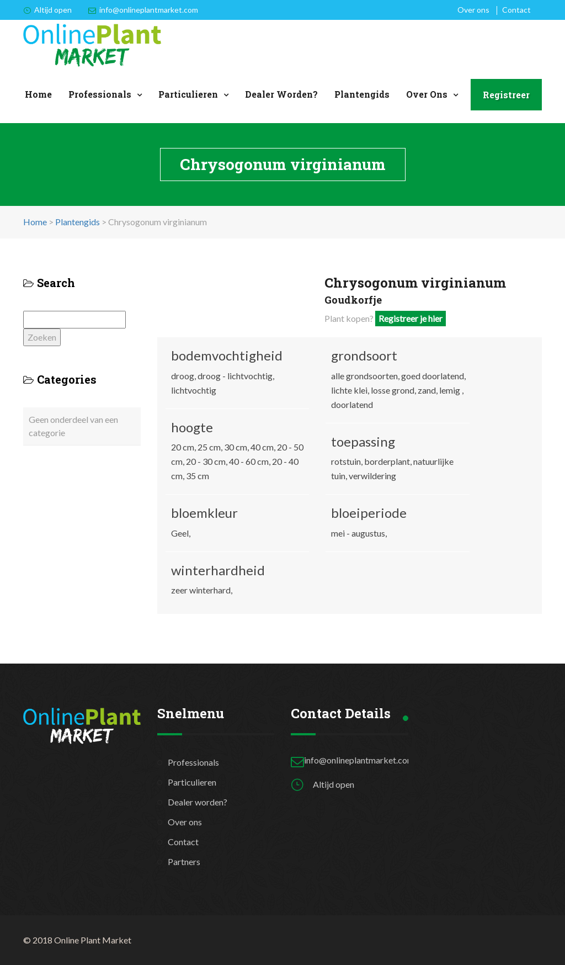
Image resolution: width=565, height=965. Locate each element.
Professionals (99, 94)
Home (38, 94)
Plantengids (362, 94)
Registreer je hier (411, 318)
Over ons (473, 9)
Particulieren (188, 94)
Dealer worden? (281, 94)
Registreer (506, 94)
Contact (516, 9)
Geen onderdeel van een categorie (73, 426)
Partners (184, 861)
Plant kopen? (385, 318)
